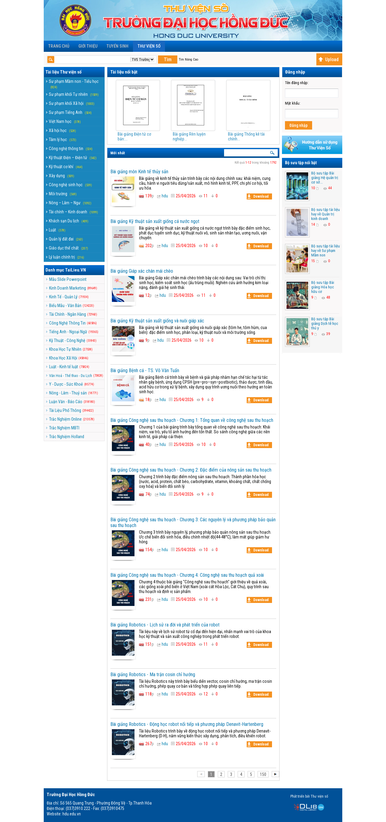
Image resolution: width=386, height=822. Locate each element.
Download (258, 196)
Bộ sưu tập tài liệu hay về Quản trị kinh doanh (325, 214)
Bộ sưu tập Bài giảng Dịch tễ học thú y (324, 323)
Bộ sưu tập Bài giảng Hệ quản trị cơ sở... (324, 177)
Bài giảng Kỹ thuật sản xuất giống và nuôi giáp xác (157, 321)
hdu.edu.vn (71, 813)
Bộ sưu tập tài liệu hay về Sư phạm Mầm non (325, 250)
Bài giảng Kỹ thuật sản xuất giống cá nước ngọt (154, 221)
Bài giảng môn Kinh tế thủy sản (139, 171)
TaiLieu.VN (75, 270)
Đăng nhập (299, 125)
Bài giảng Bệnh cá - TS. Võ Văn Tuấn (144, 370)
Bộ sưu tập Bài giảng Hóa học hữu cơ (322, 287)
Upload (328, 59)
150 (263, 774)
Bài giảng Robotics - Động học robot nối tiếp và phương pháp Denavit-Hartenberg (186, 724)
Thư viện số (149, 46)
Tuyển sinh (117, 46)
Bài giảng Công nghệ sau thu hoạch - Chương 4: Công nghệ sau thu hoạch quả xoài (187, 575)
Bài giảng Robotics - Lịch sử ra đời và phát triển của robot (165, 625)
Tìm (168, 59)
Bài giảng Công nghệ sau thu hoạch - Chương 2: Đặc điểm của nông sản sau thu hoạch (190, 470)
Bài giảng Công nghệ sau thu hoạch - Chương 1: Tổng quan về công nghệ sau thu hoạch (191, 420)
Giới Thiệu (87, 46)
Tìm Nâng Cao (188, 59)
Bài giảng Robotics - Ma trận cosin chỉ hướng (152, 674)
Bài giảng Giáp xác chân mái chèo (141, 271)
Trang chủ (58, 46)
